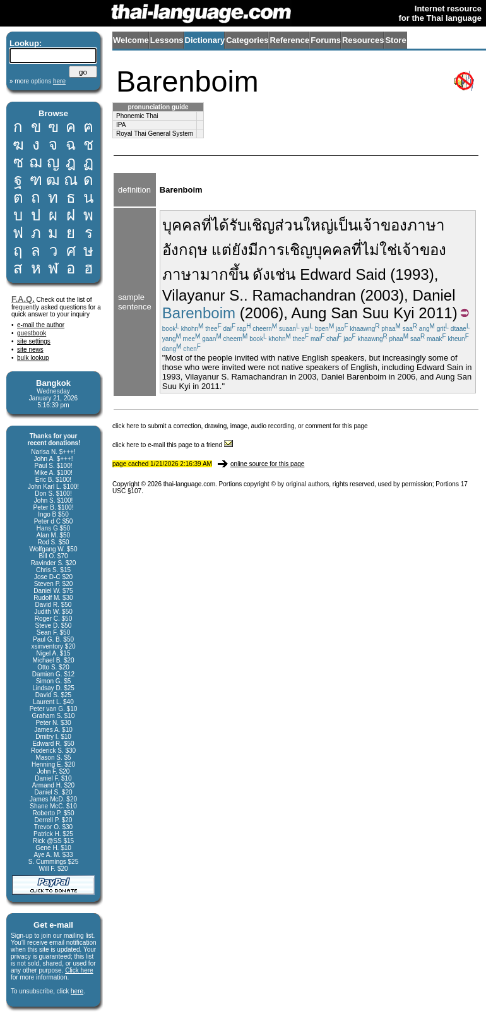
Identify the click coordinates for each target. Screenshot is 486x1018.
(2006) (262, 312)
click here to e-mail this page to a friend (172, 444)
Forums (326, 40)
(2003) (382, 295)
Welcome (131, 40)
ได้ (220, 225)
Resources (363, 40)
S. (236, 295)
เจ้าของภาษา (401, 225)
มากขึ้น (224, 274)
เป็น (345, 225)
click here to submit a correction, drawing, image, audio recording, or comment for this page (240, 425)
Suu (375, 312)
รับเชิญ (252, 225)
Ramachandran (303, 295)
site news (30, 349)
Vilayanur (193, 295)
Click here (79, 970)
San (344, 312)
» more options (37, 81)
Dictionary (205, 40)
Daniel (433, 295)
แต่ (221, 249)
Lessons (167, 40)
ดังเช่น (273, 274)
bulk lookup (33, 357)
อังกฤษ (185, 249)
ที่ (206, 225)
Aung (308, 312)
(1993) (412, 274)
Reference (289, 40)
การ (271, 249)
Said (370, 274)
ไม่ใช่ (379, 249)
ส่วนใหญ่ (304, 225)
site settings (33, 341)
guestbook (31, 333)
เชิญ (298, 249)
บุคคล (181, 225)
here (77, 991)
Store (395, 40)
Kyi (403, 312)
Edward (326, 274)
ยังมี (245, 249)
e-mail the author (40, 324)
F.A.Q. (23, 299)
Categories (247, 40)
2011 (435, 312)
